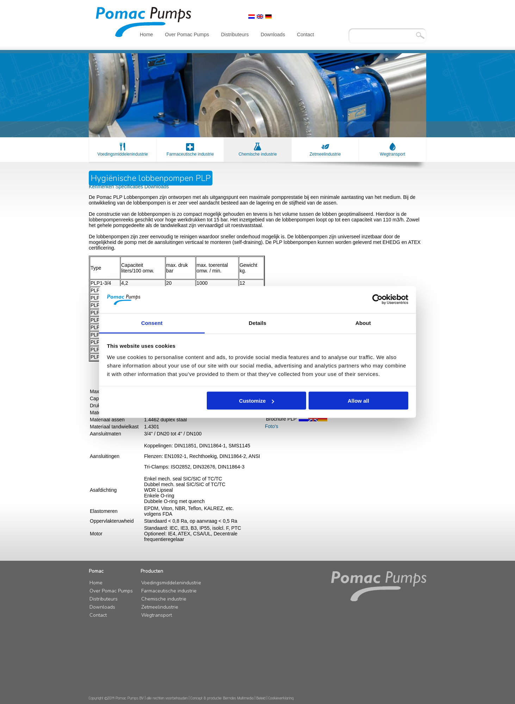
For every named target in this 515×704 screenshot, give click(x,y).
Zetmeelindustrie (325, 154)
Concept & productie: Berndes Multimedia (222, 697)
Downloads (273, 34)
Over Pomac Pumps (187, 34)
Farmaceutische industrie (190, 154)
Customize (256, 401)
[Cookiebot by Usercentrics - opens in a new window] (377, 299)
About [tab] (363, 323)
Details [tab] (257, 323)
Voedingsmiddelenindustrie (123, 154)
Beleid (261, 697)
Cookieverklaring (280, 697)
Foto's (271, 426)
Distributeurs (235, 34)
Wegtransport (392, 154)
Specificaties (129, 186)
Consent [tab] (152, 323)
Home (146, 34)
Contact (305, 34)
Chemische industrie (257, 154)
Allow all (358, 401)
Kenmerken (102, 186)
